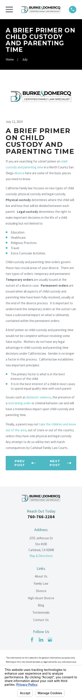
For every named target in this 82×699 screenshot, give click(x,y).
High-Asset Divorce (41, 598)
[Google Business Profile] (50, 639)
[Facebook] (32, 639)
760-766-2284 (41, 516)
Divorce (41, 591)
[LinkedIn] (41, 639)
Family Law (41, 583)
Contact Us (41, 620)
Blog (41, 605)
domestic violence (38, 397)
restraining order (19, 403)
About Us (41, 576)
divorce (19, 173)
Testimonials (41, 612)
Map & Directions (41, 556)
